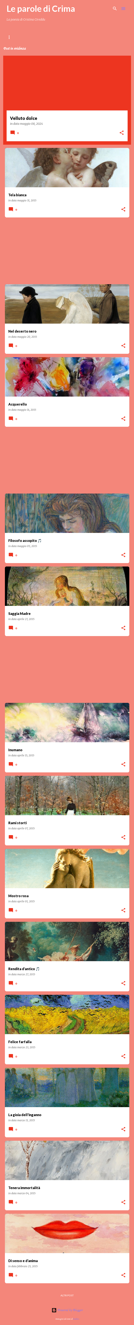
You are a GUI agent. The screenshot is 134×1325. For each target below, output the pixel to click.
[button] (121, 133)
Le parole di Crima (41, 8)
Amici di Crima (100, 37)
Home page (14, 37)
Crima (76, 37)
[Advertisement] (67, 251)
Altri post (67, 1295)
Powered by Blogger (67, 1310)
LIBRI (59, 37)
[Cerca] (114, 8)
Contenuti (39, 37)
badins (76, 1319)
